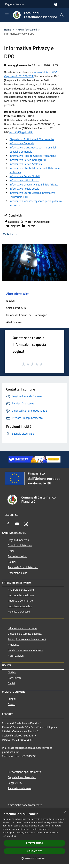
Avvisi (11, 683)
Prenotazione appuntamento (24, 772)
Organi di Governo (18, 540)
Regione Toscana (14, 4)
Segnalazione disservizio (22, 777)
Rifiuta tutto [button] (34, 851)
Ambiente (13, 645)
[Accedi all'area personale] (55, 4)
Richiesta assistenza (19, 788)
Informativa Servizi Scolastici (26, 164)
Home (7, 29)
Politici (12, 562)
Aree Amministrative (20, 545)
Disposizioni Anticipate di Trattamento (32, 139)
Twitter (26, 222)
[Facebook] (8, 523)
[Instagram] (25, 523)
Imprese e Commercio (20, 600)
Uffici (11, 551)
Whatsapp (42, 222)
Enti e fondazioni (17, 556)
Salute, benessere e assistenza (25, 650)
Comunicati (14, 678)
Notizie (12, 672)
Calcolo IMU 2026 (16, 308)
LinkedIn (28, 226)
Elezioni (10, 300)
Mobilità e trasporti (19, 611)
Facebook (11, 222)
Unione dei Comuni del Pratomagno (26, 315)
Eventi (11, 704)
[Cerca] (62, 15)
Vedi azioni (11, 234)
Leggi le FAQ (15, 783)
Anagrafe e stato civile (21, 589)
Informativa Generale (22, 143)
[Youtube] (17, 523)
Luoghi (12, 699)
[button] (34, 858)
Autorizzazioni (16, 655)
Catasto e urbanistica (20, 606)
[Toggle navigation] (7, 15)
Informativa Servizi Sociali (25, 176)
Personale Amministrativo (23, 567)
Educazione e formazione (22, 628)
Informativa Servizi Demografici (28, 160)
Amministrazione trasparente (25, 805)
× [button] (65, 812)
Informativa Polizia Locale (24, 189)
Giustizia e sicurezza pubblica (25, 634)
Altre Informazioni (26, 29)
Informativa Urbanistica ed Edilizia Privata (34, 184)
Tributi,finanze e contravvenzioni (27, 639)
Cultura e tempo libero (21, 595)
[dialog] (34, 836)
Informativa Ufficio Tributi (24, 180)
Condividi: (13, 215)
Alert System (13, 322)
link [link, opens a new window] (14, 836)
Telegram (12, 226)
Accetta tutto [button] (34, 843)
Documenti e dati (18, 573)
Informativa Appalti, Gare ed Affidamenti (33, 156)
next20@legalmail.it (21, 132)
